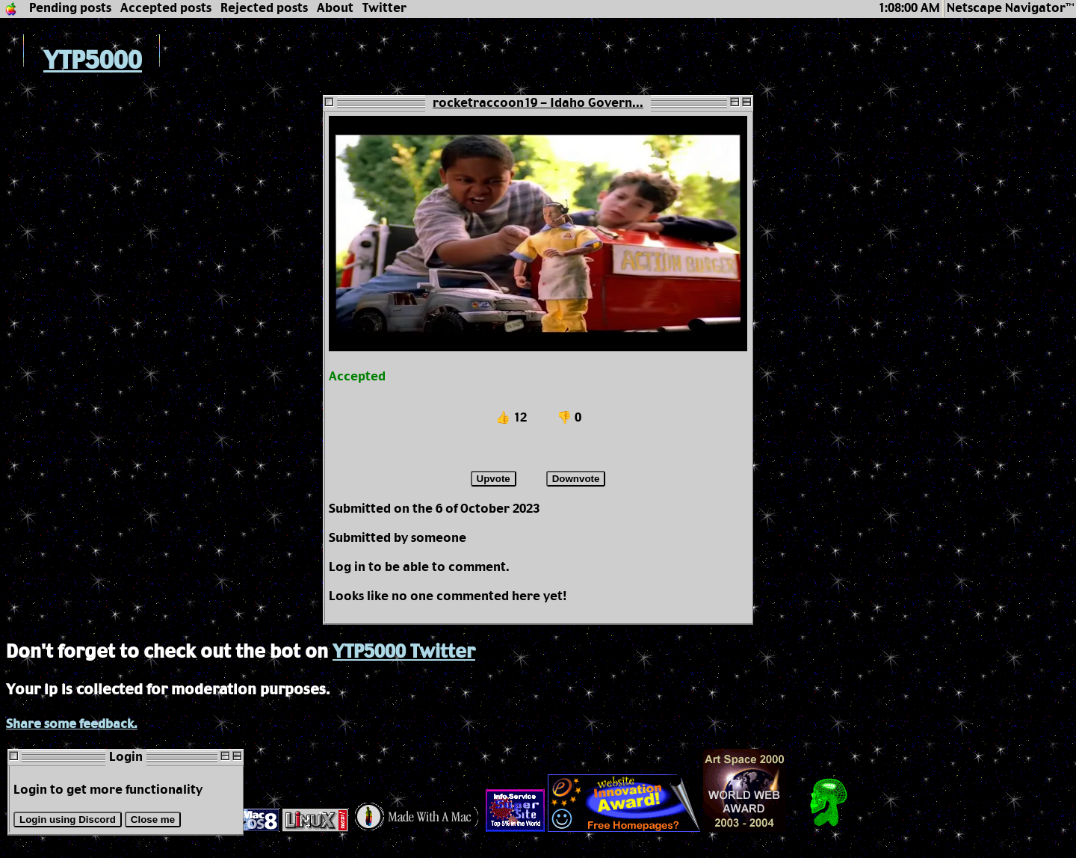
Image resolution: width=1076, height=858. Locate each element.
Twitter (384, 8)
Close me (153, 819)
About (335, 8)
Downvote (576, 478)
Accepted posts (165, 8)
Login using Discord (67, 819)
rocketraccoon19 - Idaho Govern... (538, 103)
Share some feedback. (71, 724)
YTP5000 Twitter (404, 652)
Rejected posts (264, 8)
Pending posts (70, 8)
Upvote (493, 478)
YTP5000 (74, 61)
